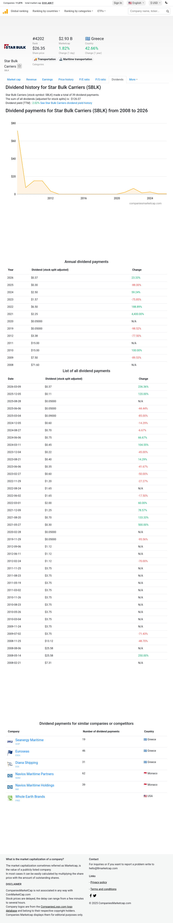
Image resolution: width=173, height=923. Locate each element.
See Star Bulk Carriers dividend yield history (66, 103)
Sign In (118, 3)
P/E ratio (84, 79)
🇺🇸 (135, 3)
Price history (65, 79)
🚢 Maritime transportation (75, 59)
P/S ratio (100, 79)
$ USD (154, 3)
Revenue (31, 79)
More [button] (132, 79)
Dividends (117, 79)
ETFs (100, 11)
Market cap (14, 79)
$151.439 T (47, 3)
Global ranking (19, 11)
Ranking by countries (45, 11)
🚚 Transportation (45, 59)
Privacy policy (98, 882)
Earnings (47, 79)
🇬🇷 (94, 38)
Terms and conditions (103, 889)
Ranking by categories (77, 11)
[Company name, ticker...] (149, 11)
